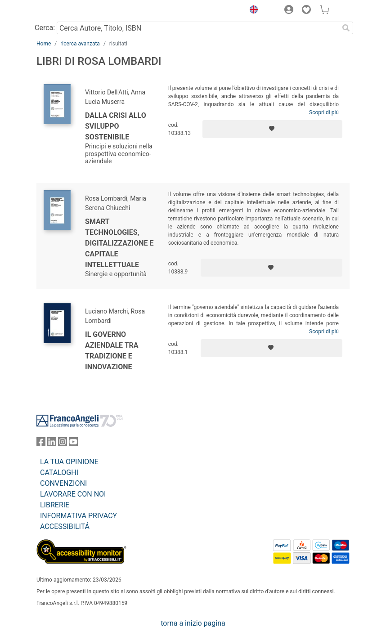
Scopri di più (324, 112)
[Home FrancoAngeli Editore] (67, 11)
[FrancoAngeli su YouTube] (73, 443)
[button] (251, 11)
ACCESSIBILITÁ (65, 526)
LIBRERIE (54, 505)
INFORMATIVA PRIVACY (78, 515)
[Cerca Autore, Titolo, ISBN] (198, 28)
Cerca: (45, 27)
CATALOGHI (59, 472)
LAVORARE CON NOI (73, 494)
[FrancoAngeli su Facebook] (40, 443)
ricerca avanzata (80, 43)
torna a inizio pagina (193, 623)
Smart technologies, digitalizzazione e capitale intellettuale (119, 243)
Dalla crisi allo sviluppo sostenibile (115, 126)
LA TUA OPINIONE (69, 461)
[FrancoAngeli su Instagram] (62, 443)
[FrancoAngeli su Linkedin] (51, 443)
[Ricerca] (346, 28)
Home (43, 43)
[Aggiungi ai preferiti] (272, 129)
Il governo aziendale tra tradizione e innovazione (112, 350)
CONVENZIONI (63, 483)
